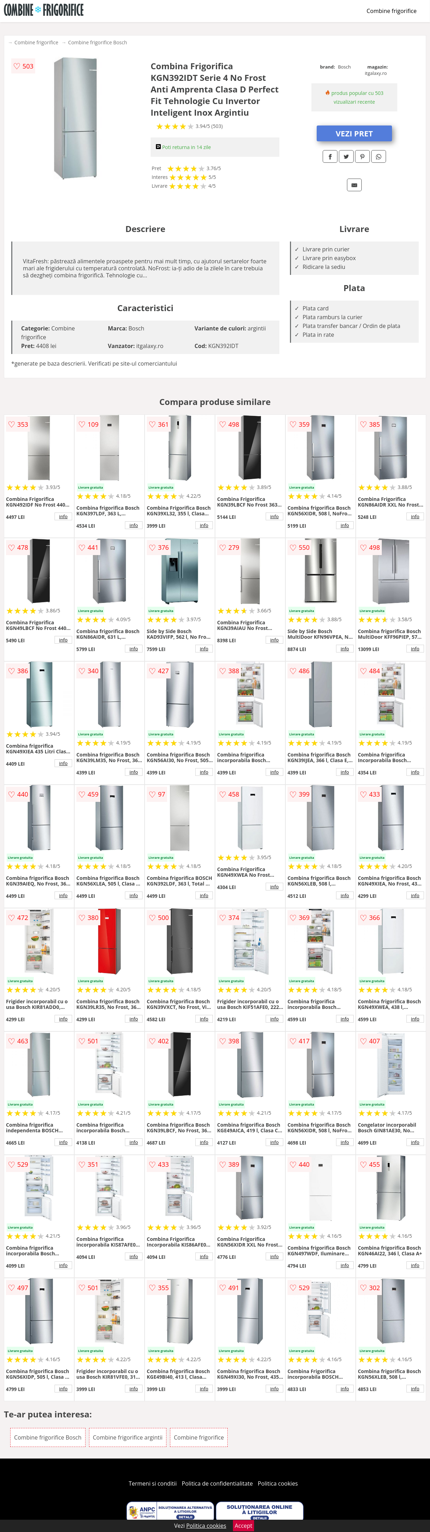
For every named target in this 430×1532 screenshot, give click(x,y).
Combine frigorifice (392, 11)
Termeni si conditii (153, 1483)
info (63, 516)
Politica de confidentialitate (217, 1483)
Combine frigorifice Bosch (97, 42)
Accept (243, 1526)
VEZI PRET (354, 133)
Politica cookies (278, 1483)
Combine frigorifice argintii (128, 1437)
